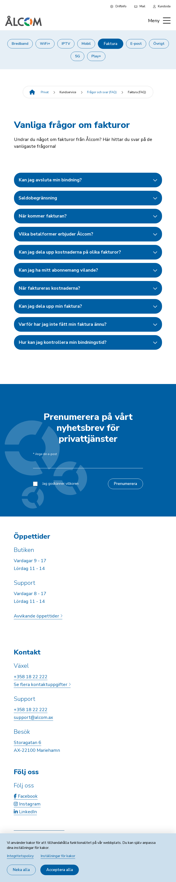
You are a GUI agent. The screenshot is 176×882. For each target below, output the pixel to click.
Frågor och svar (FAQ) (102, 92)
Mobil (86, 43)
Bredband (20, 43)
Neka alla (21, 869)
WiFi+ (45, 43)
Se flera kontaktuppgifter (42, 684)
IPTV (66, 43)
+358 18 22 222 (30, 677)
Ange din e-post (45, 454)
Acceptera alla (59, 869)
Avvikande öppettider (38, 616)
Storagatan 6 (27, 742)
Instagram (27, 804)
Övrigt (159, 43)
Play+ (96, 56)
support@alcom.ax (33, 717)
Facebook (26, 796)
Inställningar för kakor (58, 855)
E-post (136, 43)
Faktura (110, 43)
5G (77, 56)
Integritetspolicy (20, 855)
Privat (45, 92)
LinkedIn (25, 812)
